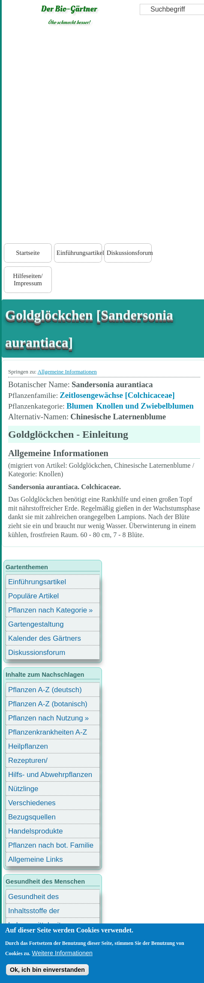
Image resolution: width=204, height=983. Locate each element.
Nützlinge (23, 789)
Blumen (79, 405)
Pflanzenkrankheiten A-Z (47, 732)
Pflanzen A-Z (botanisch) (47, 704)
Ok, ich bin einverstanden (47, 969)
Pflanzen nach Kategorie (47, 610)
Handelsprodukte (35, 831)
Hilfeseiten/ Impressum (27, 279)
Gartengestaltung (36, 624)
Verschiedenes (32, 803)
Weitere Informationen (62, 953)
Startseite (27, 252)
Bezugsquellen (32, 817)
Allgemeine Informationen (67, 371)
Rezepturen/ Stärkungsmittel (33, 761)
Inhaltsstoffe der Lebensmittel (34, 912)
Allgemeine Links (35, 859)
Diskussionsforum (129, 252)
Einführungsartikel (79, 252)
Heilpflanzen (28, 746)
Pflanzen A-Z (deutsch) (45, 690)
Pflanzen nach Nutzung (45, 718)
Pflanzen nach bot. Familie (50, 845)
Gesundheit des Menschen (33, 898)
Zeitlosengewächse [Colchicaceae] (117, 395)
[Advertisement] (101, 136)
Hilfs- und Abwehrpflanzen (50, 775)
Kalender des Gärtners (44, 638)
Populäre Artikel (33, 596)
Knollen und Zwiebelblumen (145, 405)
